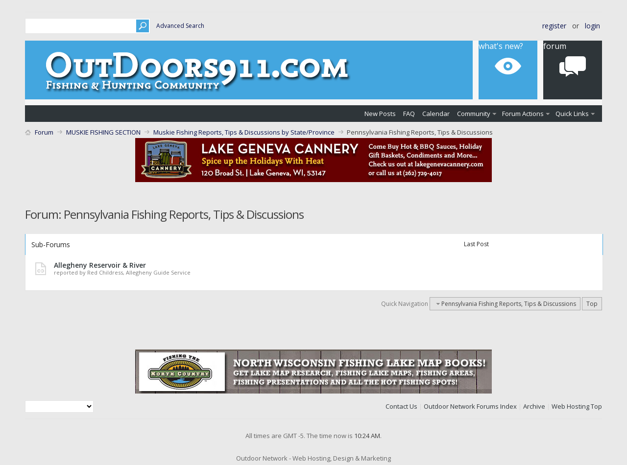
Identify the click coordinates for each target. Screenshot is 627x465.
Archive (534, 406)
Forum (554, 46)
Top (592, 304)
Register (554, 25)
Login (592, 25)
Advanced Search (180, 26)
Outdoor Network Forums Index (470, 406)
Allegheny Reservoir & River (100, 265)
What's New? (501, 46)
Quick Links (572, 113)
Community (473, 113)
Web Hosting (570, 406)
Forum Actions (523, 113)
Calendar (436, 113)
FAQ (409, 113)
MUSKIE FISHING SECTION (103, 132)
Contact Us (401, 406)
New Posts (380, 113)
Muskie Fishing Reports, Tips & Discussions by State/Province (244, 132)
